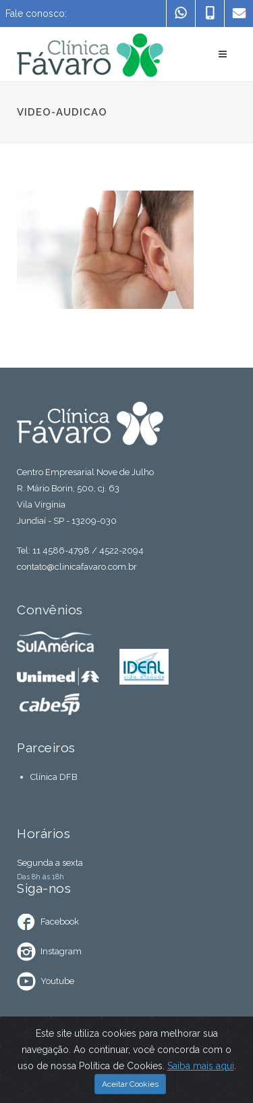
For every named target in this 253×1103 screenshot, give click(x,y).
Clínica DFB (54, 777)
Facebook (59, 921)
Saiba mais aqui (200, 1065)
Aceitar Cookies (130, 1084)
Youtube (57, 981)
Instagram (61, 951)
